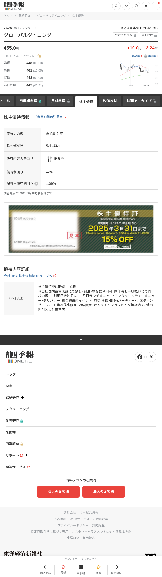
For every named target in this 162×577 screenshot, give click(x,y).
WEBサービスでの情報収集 (89, 519)
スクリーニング (17, 409)
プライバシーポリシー (73, 525)
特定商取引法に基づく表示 (50, 532)
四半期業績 (28, 101)
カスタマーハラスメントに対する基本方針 (101, 532)
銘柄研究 (24, 15)
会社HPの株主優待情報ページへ (28, 276)
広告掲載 (60, 519)
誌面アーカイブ (139, 101)
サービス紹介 (89, 512)
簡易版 (135, 56)
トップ (8, 15)
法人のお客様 (103, 491)
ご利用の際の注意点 (48, 117)
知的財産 (98, 525)
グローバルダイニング (51, 15)
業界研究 (14, 421)
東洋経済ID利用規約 (81, 538)
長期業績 (58, 101)
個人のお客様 (58, 491)
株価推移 (110, 101)
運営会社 (70, 512)
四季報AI (14, 444)
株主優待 (86, 102)
